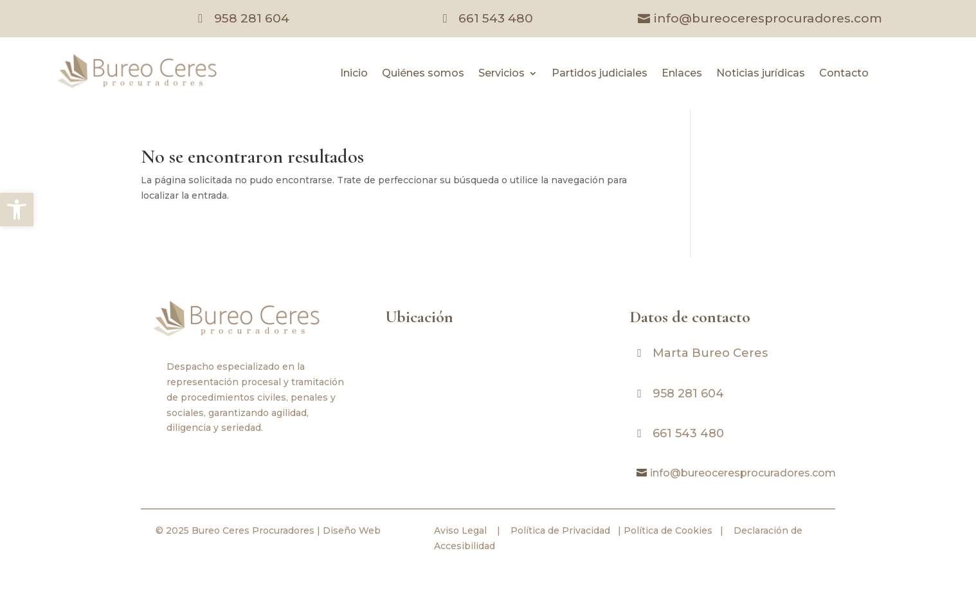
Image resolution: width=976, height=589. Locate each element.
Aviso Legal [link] (460, 530)
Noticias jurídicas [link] (760, 74)
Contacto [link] (844, 74)
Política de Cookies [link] (666, 530)
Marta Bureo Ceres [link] (710, 353)
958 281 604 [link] (251, 18)
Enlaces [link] (682, 74)
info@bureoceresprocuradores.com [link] (768, 18)
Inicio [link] (354, 74)
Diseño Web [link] (352, 530)
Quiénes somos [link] (423, 74)
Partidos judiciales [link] (599, 74)
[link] (16, 209)
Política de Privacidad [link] (559, 530)
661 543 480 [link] (495, 18)
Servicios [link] (501, 74)
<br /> (488, 398)
